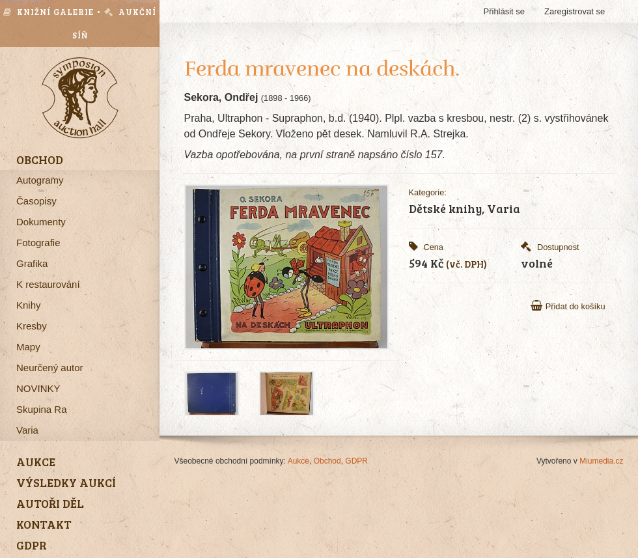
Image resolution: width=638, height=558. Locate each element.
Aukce (298, 461)
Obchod (327, 461)
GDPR (356, 461)
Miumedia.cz (601, 461)
